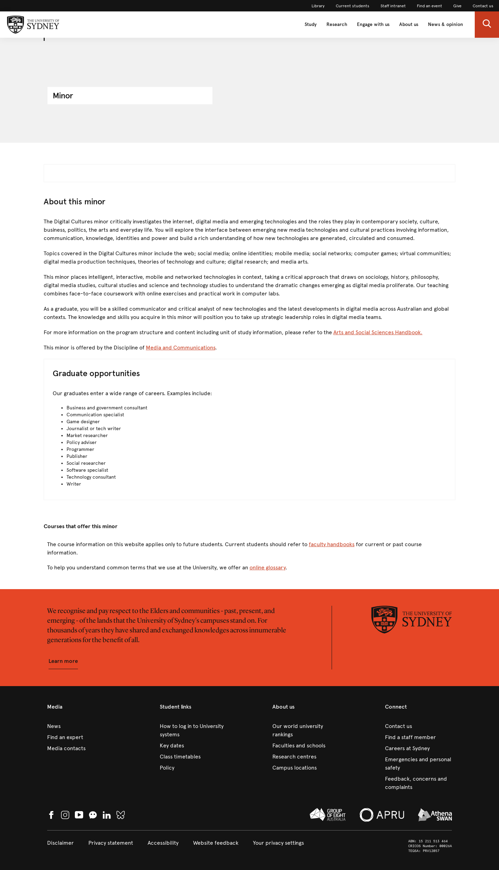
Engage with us (373, 24)
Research (336, 24)
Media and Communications (180, 347)
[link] (318, 5)
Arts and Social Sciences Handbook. (377, 332)
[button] (487, 24)
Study (311, 24)
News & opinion (445, 24)
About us (408, 24)
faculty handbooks (331, 544)
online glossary (268, 567)
